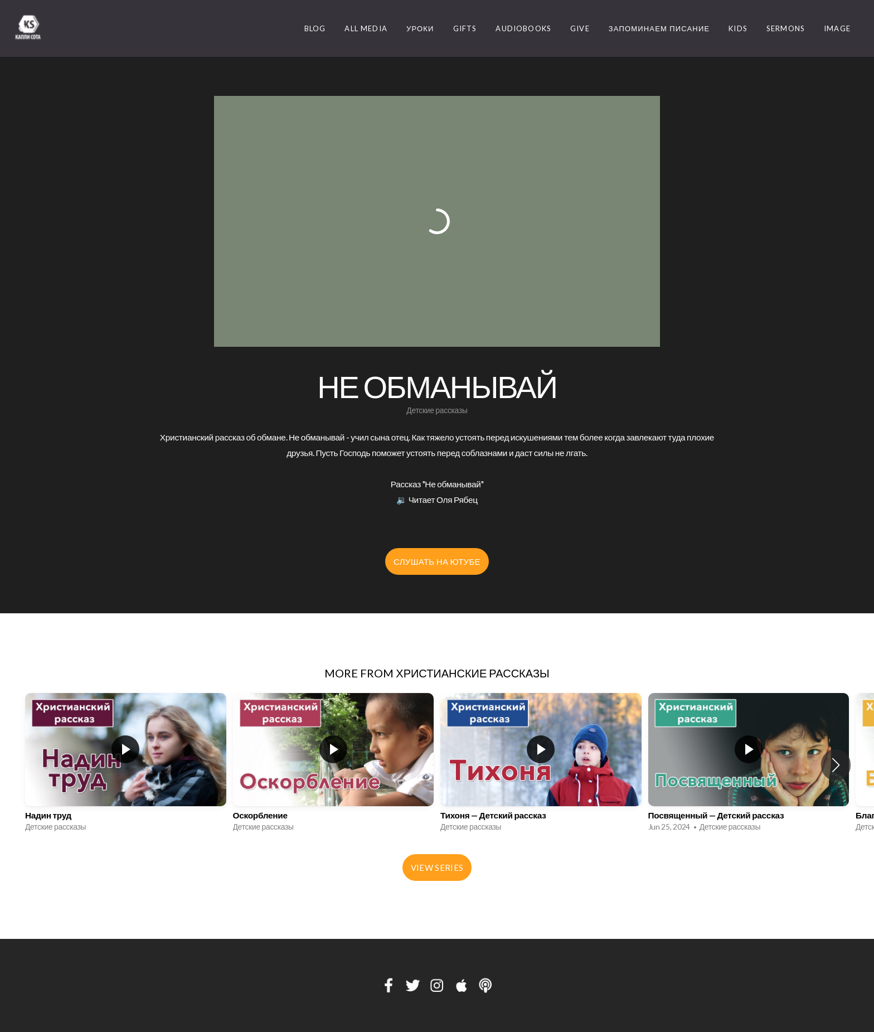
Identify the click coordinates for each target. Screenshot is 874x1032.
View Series (437, 868)
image (837, 28)
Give (580, 28)
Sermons (785, 28)
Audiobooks (523, 28)
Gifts (465, 28)
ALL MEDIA (365, 28)
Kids (738, 28)
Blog (315, 28)
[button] (835, 765)
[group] (125, 765)
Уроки (420, 28)
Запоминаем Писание (659, 28)
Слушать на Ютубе (437, 561)
